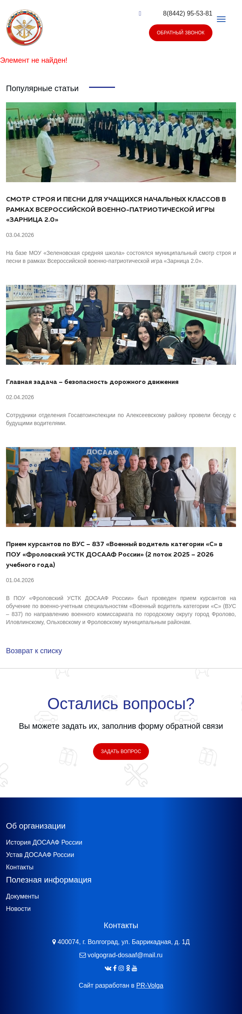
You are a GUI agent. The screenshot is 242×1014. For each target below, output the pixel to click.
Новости (18, 916)
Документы (22, 904)
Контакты (20, 875)
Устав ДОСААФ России (40, 862)
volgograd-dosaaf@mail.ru (125, 962)
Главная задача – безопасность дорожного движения (92, 382)
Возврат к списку (34, 651)
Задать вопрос (121, 759)
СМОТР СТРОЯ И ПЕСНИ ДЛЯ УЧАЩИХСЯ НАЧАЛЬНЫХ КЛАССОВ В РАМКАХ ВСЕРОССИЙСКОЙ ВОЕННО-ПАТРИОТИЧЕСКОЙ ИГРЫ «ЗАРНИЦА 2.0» (116, 210)
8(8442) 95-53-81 (187, 13)
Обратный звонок (180, 33)
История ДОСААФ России (44, 850)
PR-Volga (149, 993)
